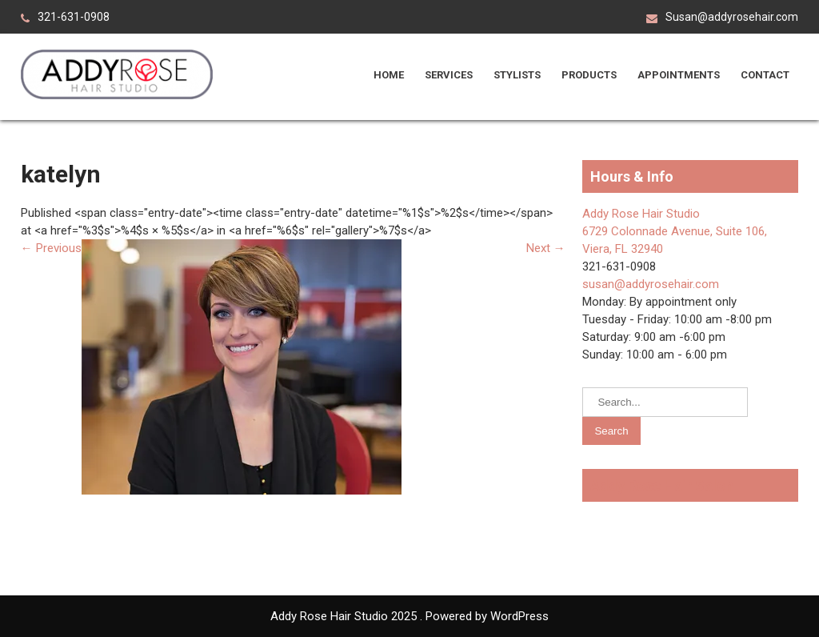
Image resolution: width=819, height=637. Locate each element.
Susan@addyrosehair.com (731, 16)
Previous (51, 248)
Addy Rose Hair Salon (661, 485)
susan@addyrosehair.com (650, 284)
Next (545, 248)
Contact (765, 75)
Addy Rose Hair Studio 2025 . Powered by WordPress (409, 616)
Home (389, 75)
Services (449, 75)
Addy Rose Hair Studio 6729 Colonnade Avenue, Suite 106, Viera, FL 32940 (674, 231)
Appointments (678, 75)
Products (589, 75)
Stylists (517, 75)
